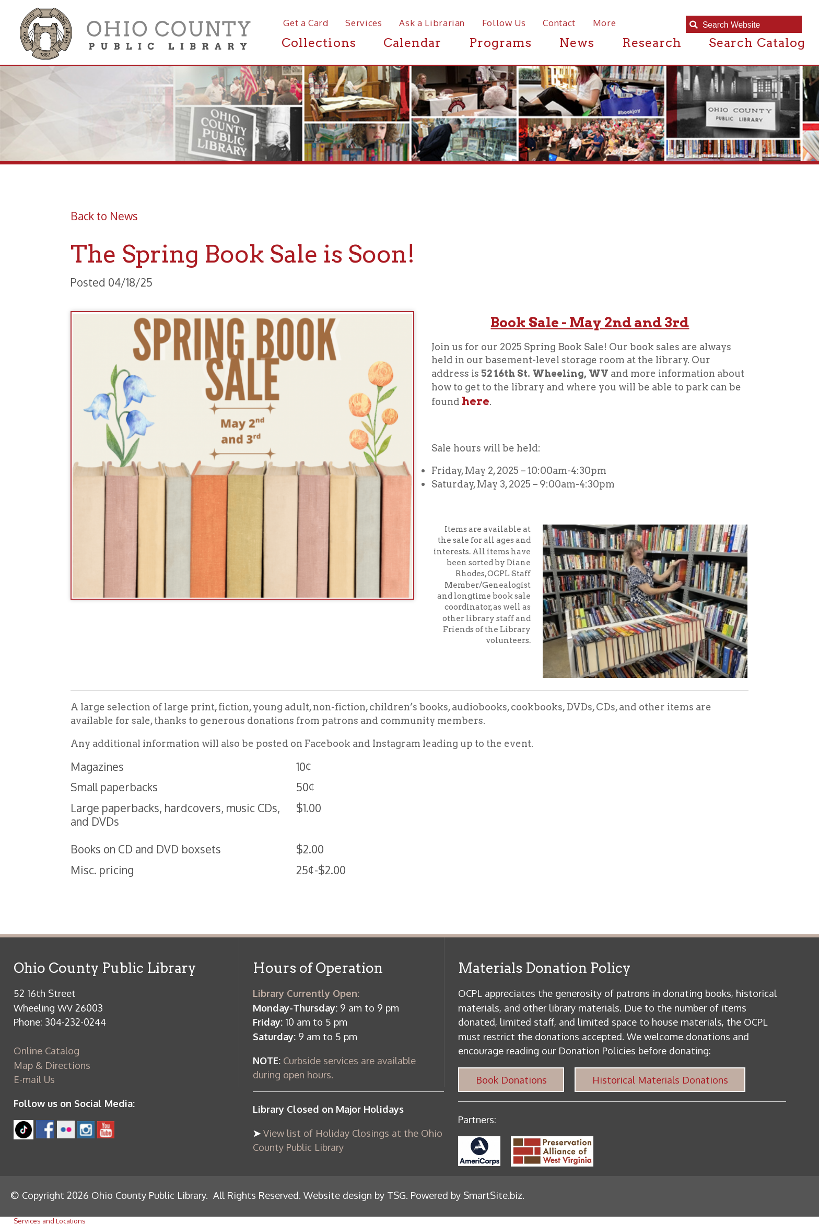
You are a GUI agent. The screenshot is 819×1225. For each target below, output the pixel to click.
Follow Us (504, 22)
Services (363, 22)
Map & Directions (52, 1065)
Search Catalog (757, 42)
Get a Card (306, 22)
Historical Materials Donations (660, 1080)
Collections (319, 42)
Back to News (104, 216)
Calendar (412, 42)
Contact (559, 22)
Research (652, 42)
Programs (500, 42)
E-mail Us (34, 1079)
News (576, 42)
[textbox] (749, 24)
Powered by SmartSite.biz (466, 1195)
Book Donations (511, 1080)
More (604, 22)
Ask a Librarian (432, 22)
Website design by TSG (354, 1195)
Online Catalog (46, 1050)
